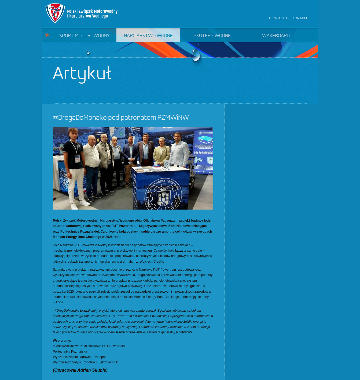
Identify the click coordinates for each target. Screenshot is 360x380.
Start (47, 35)
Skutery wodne (212, 36)
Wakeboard (276, 36)
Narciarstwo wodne (148, 36)
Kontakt (299, 18)
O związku (278, 18)
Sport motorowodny (84, 36)
